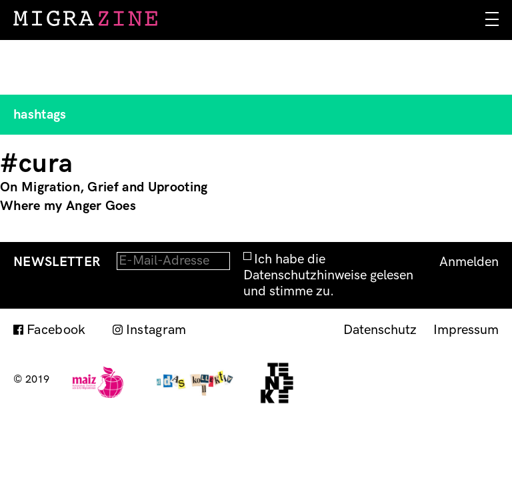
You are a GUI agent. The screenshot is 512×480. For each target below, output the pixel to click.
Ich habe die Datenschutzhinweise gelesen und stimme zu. (328, 275)
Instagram (156, 330)
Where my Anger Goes (68, 206)
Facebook (56, 330)
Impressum (466, 330)
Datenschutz (380, 330)
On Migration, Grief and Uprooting (104, 187)
